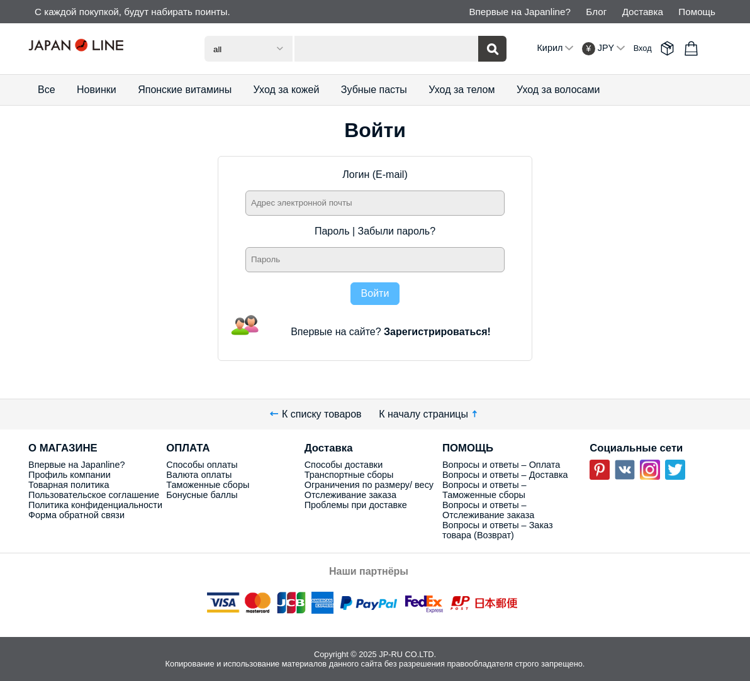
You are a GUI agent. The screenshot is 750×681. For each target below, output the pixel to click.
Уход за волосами (558, 89)
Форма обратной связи (76, 515)
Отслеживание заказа (350, 495)
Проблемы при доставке (356, 505)
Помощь (696, 11)
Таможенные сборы (207, 485)
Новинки (96, 89)
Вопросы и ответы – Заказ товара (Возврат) (497, 530)
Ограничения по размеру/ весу (369, 485)
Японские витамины (185, 89)
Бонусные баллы (201, 495)
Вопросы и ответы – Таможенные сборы (484, 490)
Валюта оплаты (199, 475)
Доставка (642, 11)
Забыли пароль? (397, 231)
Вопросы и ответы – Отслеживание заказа (488, 510)
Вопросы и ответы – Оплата (501, 465)
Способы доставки (344, 465)
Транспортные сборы (349, 475)
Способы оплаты (201, 465)
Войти (375, 293)
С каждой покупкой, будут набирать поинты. (132, 11)
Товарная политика (68, 485)
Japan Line (97, 48)
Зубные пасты (374, 89)
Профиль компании (69, 475)
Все (46, 89)
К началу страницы (429, 414)
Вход (643, 48)
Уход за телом (461, 89)
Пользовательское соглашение (93, 495)
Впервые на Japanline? (519, 11)
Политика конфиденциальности (95, 505)
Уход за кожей (287, 89)
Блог (596, 11)
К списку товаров (316, 414)
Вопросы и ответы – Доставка (505, 475)
